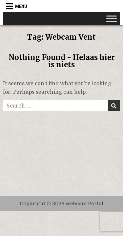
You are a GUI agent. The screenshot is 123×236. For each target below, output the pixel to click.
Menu (21, 6)
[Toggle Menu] (111, 18)
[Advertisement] (61, 147)
